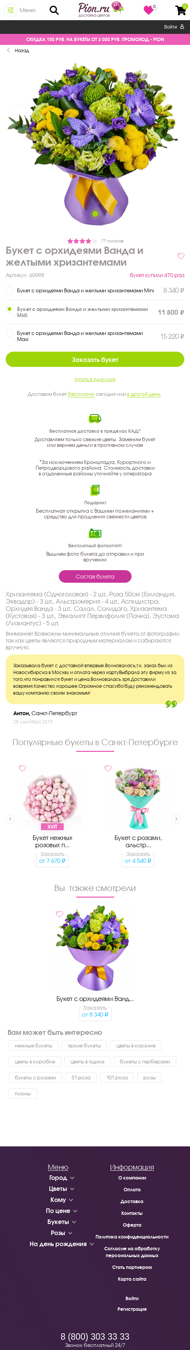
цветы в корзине (135, 1045)
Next (176, 819)
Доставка (132, 1201)
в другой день (144, 394)
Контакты (132, 1213)
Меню (28, 10)
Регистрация (132, 1309)
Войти (174, 27)
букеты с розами (35, 1077)
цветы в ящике (87, 1061)
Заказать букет (95, 359)
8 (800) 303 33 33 (95, 1337)
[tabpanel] (95, 146)
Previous (10, 819)
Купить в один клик (95, 379)
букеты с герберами (145, 1061)
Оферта (132, 1225)
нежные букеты (33, 1045)
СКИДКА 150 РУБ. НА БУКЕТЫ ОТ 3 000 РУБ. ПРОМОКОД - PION (95, 39)
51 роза (81, 1077)
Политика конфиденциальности (132, 1237)
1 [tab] (95, 214)
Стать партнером (132, 1267)
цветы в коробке (35, 1061)
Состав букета (95, 576)
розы (149, 1077)
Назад (22, 50)
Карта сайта (132, 1279)
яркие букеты (84, 1045)
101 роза (117, 1077)
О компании (132, 1178)
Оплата (132, 1189)
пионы (23, 1093)
